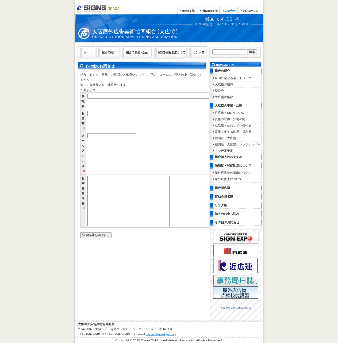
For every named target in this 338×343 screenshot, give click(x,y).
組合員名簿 (187, 10)
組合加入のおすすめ (228, 157)
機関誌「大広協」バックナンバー (238, 144)
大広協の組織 (224, 84)
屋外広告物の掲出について (233, 173)
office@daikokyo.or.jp (161, 334)
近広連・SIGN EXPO (229, 112)
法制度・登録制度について (233, 165)
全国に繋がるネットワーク (233, 78)
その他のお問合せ (227, 222)
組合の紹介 (222, 70)
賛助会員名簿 (208, 10)
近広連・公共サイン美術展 (233, 125)
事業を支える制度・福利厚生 (234, 131)
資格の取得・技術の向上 (231, 119)
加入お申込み (250, 10)
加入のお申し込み (227, 214)
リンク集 (221, 205)
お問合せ (229, 10)
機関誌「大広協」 (227, 138)
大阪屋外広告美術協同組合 (235, 308)
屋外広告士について (228, 179)
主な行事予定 (224, 150)
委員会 (219, 90)
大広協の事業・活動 (228, 105)
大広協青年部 (224, 97)
